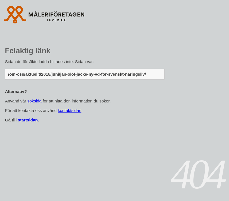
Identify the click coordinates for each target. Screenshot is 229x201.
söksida (34, 101)
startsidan (28, 120)
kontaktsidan (69, 110)
